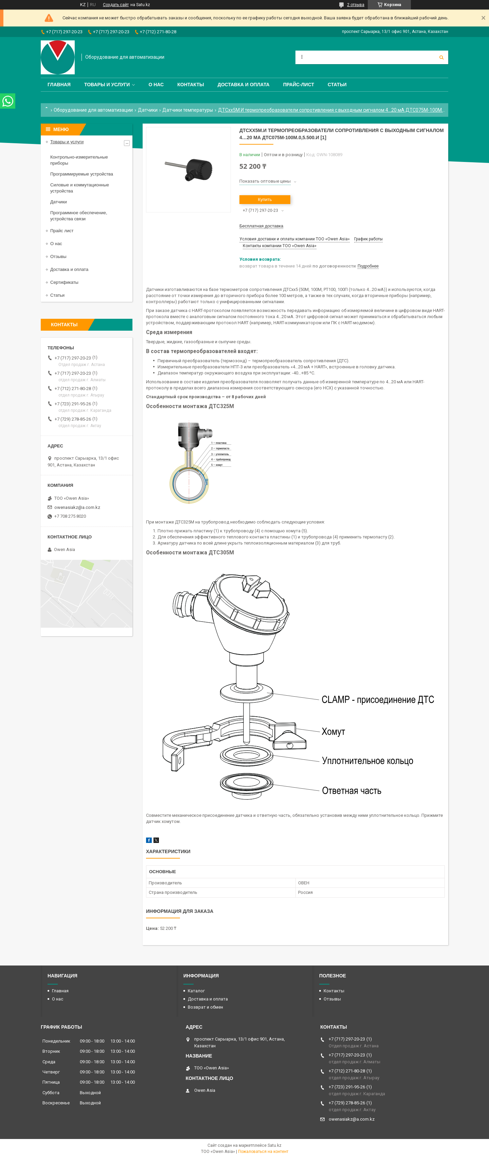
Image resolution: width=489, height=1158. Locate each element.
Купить (265, 199)
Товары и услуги (107, 84)
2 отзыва (355, 4)
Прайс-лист (298, 84)
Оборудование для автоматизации (93, 110)
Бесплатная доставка (261, 225)
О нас (156, 84)
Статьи (337, 84)
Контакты (190, 84)
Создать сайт (116, 4)
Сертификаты (64, 282)
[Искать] (441, 57)
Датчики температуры (187, 110)
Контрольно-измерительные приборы (79, 160)
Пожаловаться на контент (263, 1151)
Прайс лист (61, 230)
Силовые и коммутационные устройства (79, 188)
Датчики (148, 110)
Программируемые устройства (81, 174)
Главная (59, 84)
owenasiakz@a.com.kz (77, 507)
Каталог (196, 990)
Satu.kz (275, 1145)
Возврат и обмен (205, 1007)
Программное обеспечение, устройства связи (78, 215)
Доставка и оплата (244, 84)
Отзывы (58, 256)
